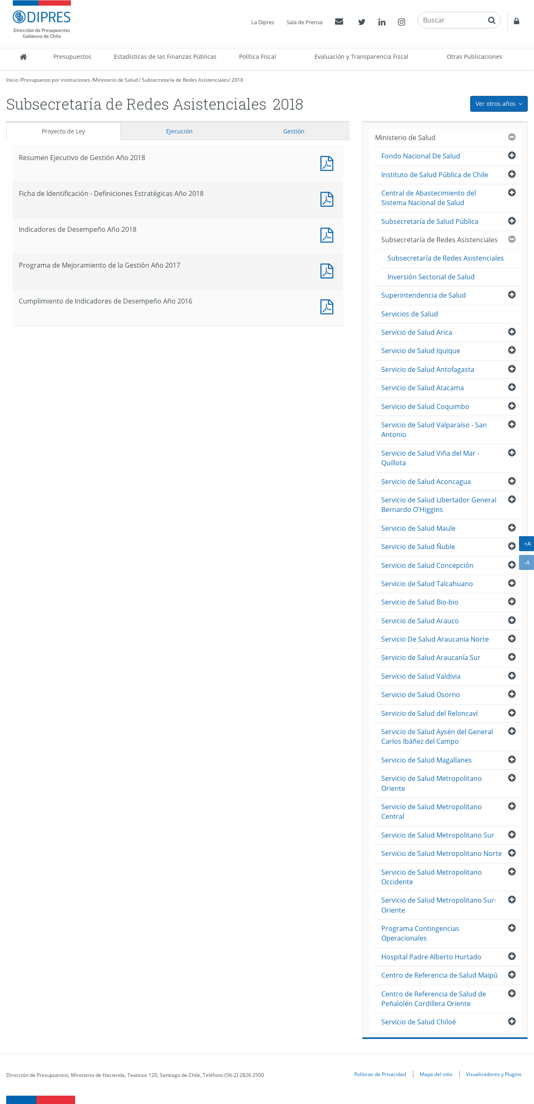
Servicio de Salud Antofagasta (427, 369)
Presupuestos (72, 56)
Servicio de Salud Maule (418, 528)
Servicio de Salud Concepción (427, 565)
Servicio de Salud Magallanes (426, 760)
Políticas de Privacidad (380, 1074)
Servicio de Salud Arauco (420, 620)
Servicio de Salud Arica (416, 332)
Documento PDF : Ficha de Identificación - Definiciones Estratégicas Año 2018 (328, 198)
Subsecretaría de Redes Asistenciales (185, 79)
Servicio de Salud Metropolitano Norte (441, 853)
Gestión (294, 131)
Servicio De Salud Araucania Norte (435, 639)
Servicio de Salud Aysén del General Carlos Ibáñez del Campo (437, 736)
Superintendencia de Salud (423, 295)
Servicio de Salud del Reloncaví (429, 713)
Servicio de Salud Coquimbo (425, 406)
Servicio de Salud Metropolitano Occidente (431, 877)
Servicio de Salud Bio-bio (419, 602)
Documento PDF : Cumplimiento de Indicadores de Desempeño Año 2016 (328, 305)
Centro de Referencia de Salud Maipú (439, 975)
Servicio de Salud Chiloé (418, 1021)
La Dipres (262, 22)
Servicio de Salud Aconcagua (426, 481)
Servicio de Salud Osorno (420, 694)
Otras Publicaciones (474, 56)
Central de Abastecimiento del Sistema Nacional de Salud (428, 197)
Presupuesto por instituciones (55, 79)
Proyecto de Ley (63, 131)
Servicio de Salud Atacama (422, 387)
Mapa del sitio (436, 1074)
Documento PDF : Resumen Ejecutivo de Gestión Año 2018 (328, 162)
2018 (237, 79)
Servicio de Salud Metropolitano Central (431, 811)
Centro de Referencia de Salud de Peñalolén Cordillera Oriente (433, 998)
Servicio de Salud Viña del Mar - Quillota (430, 458)
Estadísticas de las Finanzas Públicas (165, 56)
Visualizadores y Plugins (493, 1074)
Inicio (12, 79)
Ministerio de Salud (115, 79)
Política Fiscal (257, 56)
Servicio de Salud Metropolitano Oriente (431, 783)
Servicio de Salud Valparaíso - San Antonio (434, 429)
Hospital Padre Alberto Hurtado (431, 956)
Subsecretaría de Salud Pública (430, 221)
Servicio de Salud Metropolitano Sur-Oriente (438, 905)
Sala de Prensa (304, 22)
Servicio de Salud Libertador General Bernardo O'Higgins (438, 504)
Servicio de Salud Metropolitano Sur (437, 835)
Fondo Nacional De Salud (420, 156)
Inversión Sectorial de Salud (431, 276)
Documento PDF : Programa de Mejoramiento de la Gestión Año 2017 (328, 270)
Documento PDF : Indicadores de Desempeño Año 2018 (328, 234)
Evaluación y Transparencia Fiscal (361, 56)
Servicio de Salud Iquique (420, 350)
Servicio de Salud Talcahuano (427, 583)
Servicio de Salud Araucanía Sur (431, 657)
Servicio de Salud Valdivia (421, 676)
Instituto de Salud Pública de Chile (434, 174)
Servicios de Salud (409, 314)
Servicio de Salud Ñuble (418, 546)
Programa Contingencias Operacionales (420, 933)
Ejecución (179, 131)
